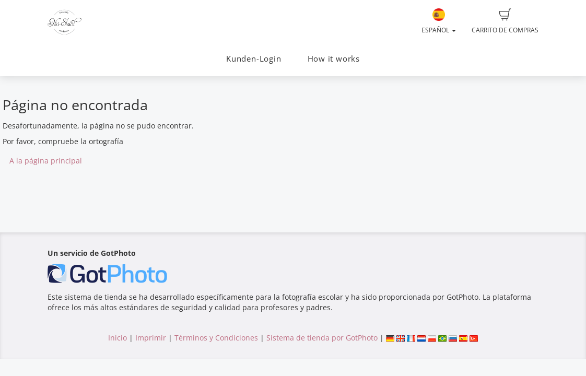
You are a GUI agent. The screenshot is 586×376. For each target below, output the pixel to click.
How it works (334, 58)
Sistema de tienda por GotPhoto (322, 338)
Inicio (117, 338)
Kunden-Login (253, 58)
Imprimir (150, 338)
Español (438, 21)
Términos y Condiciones (216, 338)
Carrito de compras (505, 21)
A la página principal (45, 161)
